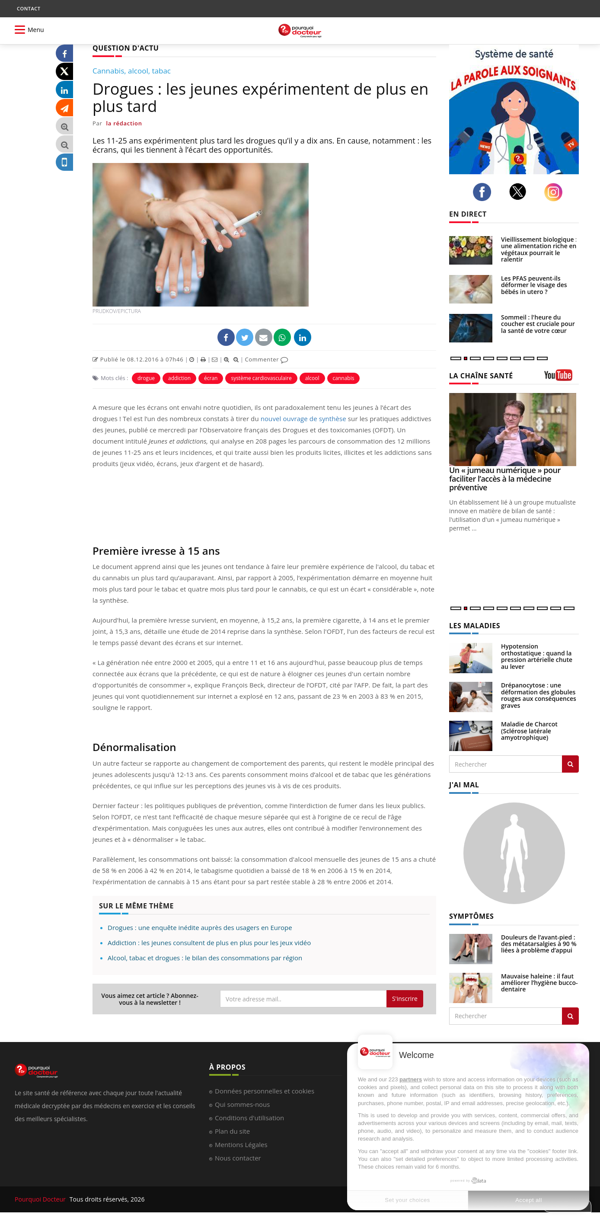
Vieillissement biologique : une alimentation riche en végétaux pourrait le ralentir (539, 249)
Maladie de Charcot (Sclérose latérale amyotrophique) (529, 731)
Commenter (266, 359)
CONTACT (28, 8)
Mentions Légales (241, 1144)
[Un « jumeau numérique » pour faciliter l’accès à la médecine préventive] (514, 429)
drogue (146, 378)
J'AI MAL (464, 784)
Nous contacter (238, 1158)
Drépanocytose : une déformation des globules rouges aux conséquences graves (538, 695)
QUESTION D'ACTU (126, 48)
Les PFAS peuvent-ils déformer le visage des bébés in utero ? (534, 285)
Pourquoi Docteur (41, 1199)
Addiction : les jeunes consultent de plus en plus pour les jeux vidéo (209, 942)
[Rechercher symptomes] (570, 1016)
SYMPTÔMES (471, 916)
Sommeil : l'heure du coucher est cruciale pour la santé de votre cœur (538, 324)
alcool (312, 378)
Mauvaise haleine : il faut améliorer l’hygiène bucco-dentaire (539, 983)
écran (210, 378)
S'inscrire (405, 998)
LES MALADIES (474, 625)
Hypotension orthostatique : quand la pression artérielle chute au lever (536, 656)
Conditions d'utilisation (249, 1117)
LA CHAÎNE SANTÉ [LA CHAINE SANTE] (481, 375)
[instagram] (555, 192)
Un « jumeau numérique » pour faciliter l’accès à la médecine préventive (505, 478)
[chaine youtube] (561, 378)
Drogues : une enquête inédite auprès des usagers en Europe (200, 927)
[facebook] (484, 192)
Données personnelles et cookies (264, 1091)
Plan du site (232, 1131)
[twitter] (520, 191)
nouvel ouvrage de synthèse (303, 418)
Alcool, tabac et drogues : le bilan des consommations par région (205, 957)
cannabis (343, 378)
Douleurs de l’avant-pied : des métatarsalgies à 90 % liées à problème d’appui (539, 944)
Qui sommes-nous (242, 1104)
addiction (179, 378)
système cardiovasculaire (261, 378)
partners (410, 1079)
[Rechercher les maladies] (570, 764)
